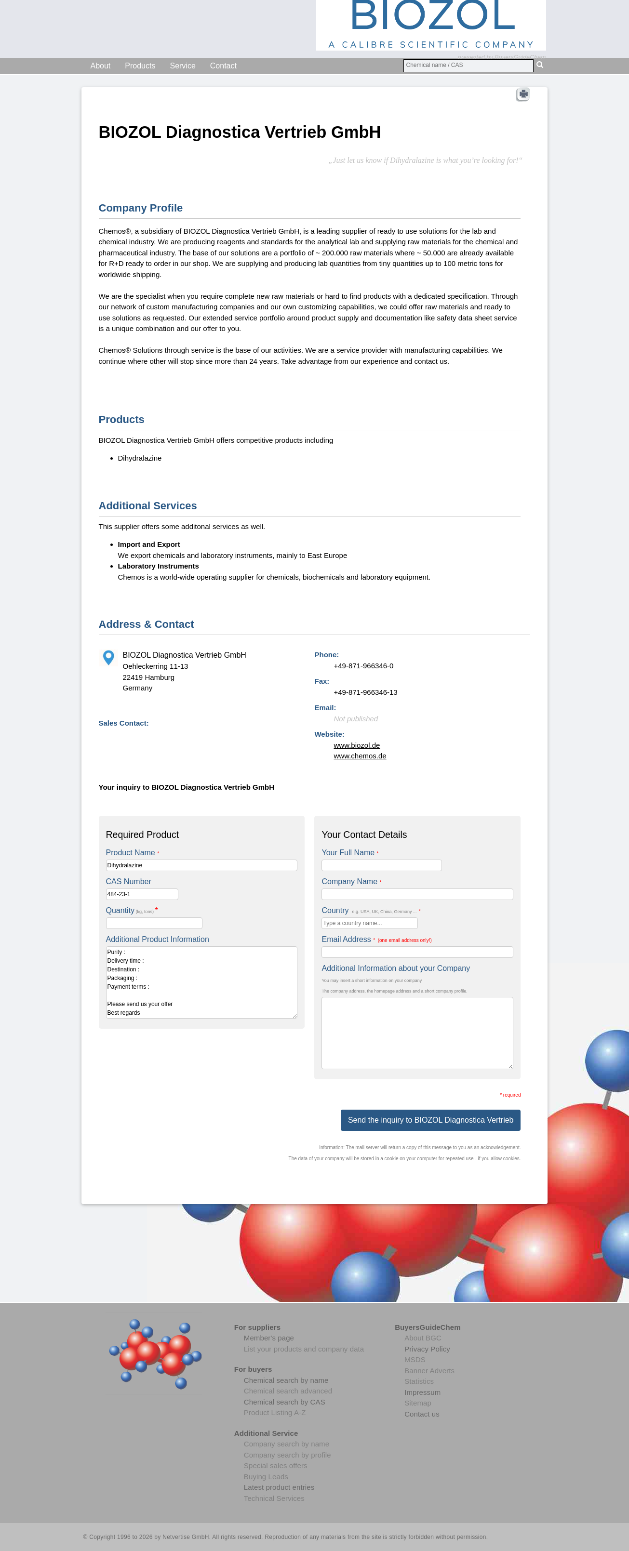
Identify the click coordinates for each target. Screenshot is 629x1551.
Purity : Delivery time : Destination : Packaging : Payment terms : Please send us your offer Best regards (202, 982)
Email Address (376, 939)
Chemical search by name (286, 1380)
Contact (223, 66)
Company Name (351, 881)
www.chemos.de (360, 756)
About (101, 66)
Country (370, 910)
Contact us (422, 1414)
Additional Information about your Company (395, 968)
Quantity (132, 910)
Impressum (422, 1392)
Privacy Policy (427, 1349)
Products (140, 66)
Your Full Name (349, 852)
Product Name (133, 852)
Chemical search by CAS (284, 1402)
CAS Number (128, 881)
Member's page (269, 1338)
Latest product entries (279, 1487)
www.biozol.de (357, 745)
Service (182, 66)
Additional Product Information (157, 939)
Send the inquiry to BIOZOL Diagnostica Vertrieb (431, 1120)
